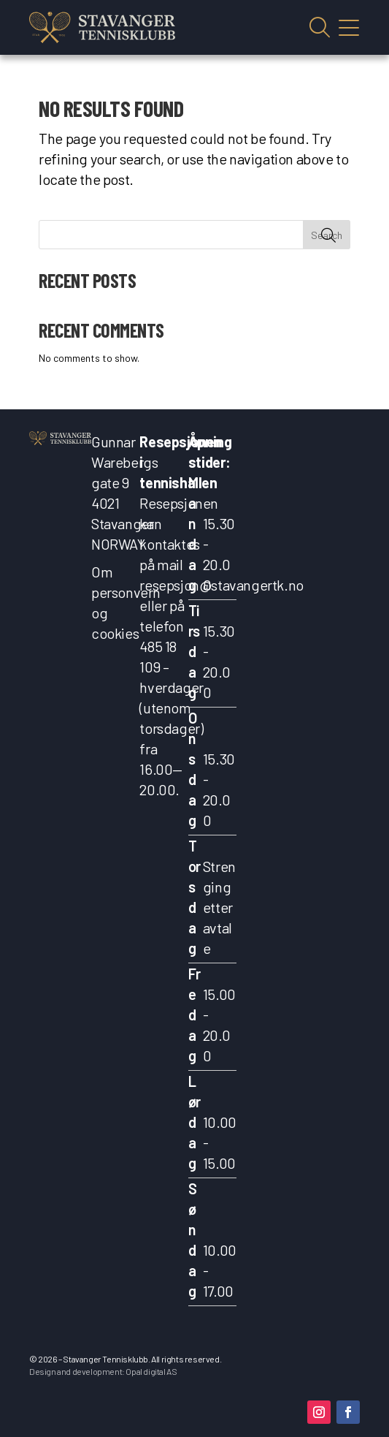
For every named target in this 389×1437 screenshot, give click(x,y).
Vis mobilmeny (349, 28)
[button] (319, 1412)
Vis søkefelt (320, 28)
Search (326, 235)
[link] (102, 27)
